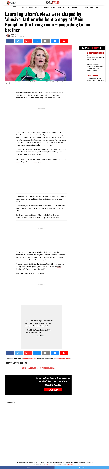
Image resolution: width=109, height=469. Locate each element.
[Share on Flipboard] (28, 41)
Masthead (62, 462)
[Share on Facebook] (10, 41)
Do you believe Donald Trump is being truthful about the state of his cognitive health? (53, 381)
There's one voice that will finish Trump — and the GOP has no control (95, 57)
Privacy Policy (69, 462)
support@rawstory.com (73, 464)
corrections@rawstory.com (48, 464)
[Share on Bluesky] (55, 41)
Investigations (45, 7)
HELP (64, 7)
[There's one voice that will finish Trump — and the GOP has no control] (82, 55)
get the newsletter (72, 7)
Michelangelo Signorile (95, 53)
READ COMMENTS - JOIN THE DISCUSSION (38, 368)
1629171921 (40, 335)
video (59, 7)
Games (31, 7)
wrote (59, 266)
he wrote (43, 257)
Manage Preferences (80, 462)
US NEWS (37, 7)
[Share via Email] (46, 41)
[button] (97, 7)
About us (24, 7)
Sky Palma (15, 34)
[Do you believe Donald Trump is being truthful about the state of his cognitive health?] (20, 385)
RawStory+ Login (88, 7)
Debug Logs (89, 462)
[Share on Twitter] (19, 41)
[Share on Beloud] (64, 41)
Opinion (53, 7)
